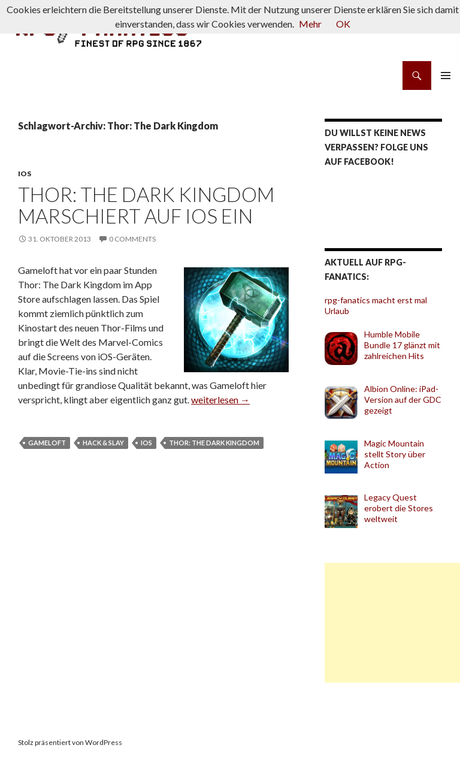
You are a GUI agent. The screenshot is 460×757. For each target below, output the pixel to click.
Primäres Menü (445, 75)
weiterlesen (220, 399)
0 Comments (132, 238)
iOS (24, 173)
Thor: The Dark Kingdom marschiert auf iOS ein (146, 205)
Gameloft (47, 443)
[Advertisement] (392, 623)
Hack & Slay (103, 443)
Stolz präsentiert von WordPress (70, 742)
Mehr (310, 23)
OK (343, 23)
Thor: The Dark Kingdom (214, 443)
